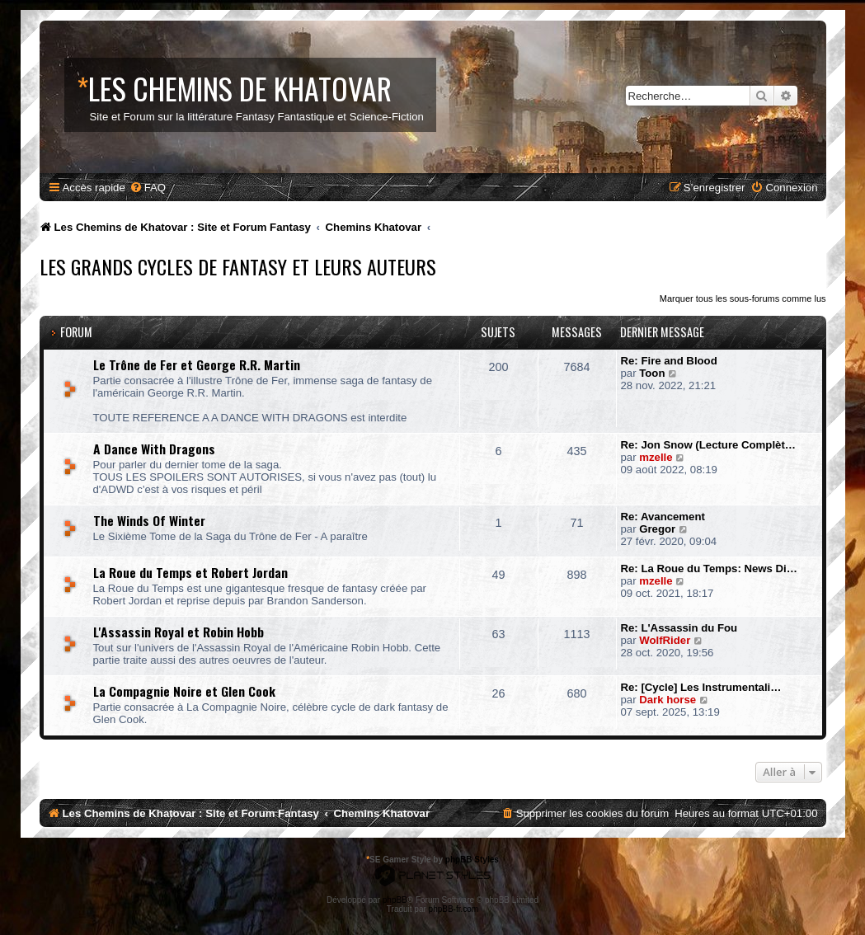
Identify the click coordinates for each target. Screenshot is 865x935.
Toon (652, 373)
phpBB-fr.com (454, 909)
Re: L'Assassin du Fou (679, 628)
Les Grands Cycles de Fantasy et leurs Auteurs (238, 266)
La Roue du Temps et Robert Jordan (190, 572)
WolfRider (664, 640)
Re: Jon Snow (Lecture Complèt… (708, 445)
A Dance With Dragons (154, 448)
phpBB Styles (472, 859)
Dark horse (667, 699)
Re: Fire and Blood (669, 361)
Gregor (657, 529)
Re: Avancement (663, 516)
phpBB (395, 899)
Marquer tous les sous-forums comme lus (743, 298)
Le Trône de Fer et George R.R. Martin (196, 364)
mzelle (655, 457)
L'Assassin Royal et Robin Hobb (178, 631)
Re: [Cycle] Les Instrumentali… (701, 687)
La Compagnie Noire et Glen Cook (184, 691)
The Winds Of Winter (149, 520)
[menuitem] (147, 188)
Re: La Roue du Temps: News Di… (709, 568)
